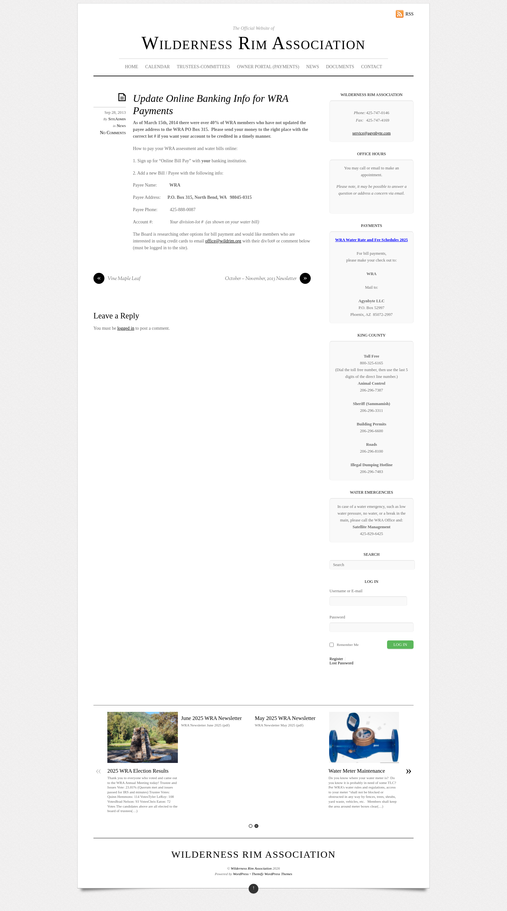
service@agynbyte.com (371, 133)
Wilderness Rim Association (254, 43)
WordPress (240, 874)
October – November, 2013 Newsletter (268, 279)
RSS (409, 14)
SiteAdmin (117, 119)
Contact (371, 66)
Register (336, 659)
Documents (340, 66)
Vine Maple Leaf (117, 279)
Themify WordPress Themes (272, 874)
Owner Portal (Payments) (268, 66)
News (312, 66)
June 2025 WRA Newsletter (211, 718)
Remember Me (348, 645)
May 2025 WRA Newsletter (285, 718)
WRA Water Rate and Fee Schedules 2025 (371, 240)
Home (131, 66)
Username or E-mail (345, 591)
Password (337, 617)
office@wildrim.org (223, 241)
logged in (126, 328)
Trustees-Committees (203, 66)
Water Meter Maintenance (357, 771)
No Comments (113, 132)
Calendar (157, 66)
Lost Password (341, 663)
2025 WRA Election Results (137, 771)
